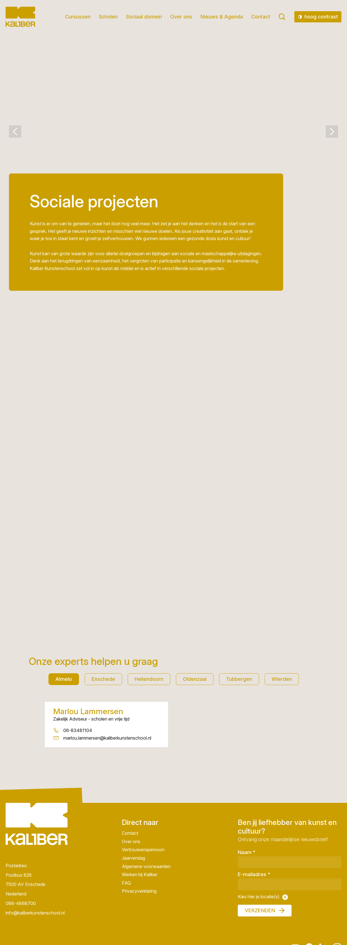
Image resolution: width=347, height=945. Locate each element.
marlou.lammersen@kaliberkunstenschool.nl (107, 737)
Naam (246, 852)
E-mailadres (254, 874)
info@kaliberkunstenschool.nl (35, 912)
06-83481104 (77, 730)
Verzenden (260, 910)
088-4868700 (21, 903)
